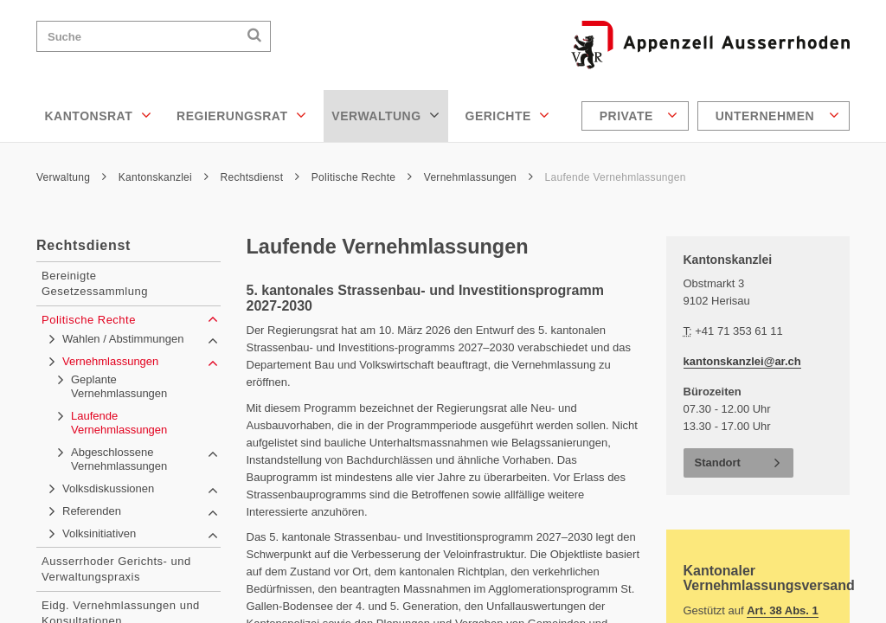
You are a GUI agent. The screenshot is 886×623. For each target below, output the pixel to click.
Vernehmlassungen (478, 177)
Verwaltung (385, 115)
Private (639, 115)
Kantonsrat (98, 115)
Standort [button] (718, 462)
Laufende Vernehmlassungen (615, 177)
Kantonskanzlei (164, 177)
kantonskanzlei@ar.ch (742, 361)
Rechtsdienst (260, 177)
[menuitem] (637, 116)
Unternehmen (777, 115)
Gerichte (507, 115)
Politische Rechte (361, 177)
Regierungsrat (241, 115)
